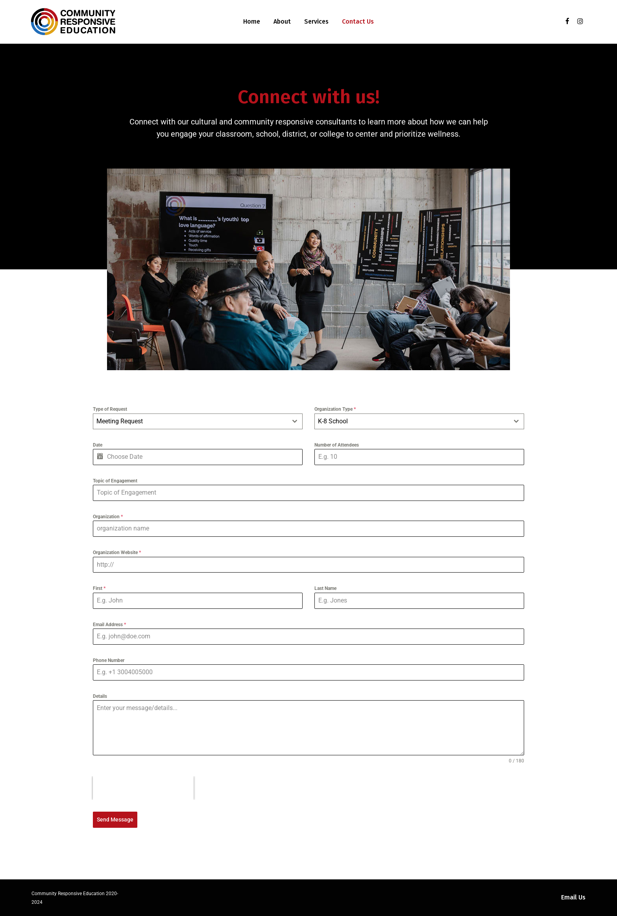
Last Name (325, 588)
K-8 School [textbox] (333, 421)
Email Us (573, 897)
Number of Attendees (336, 445)
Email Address (109, 624)
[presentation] (143, 788)
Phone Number (108, 660)
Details (100, 696)
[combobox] (198, 421)
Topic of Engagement (115, 481)
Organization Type (335, 409)
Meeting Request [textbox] (119, 421)
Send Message (115, 819)
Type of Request (110, 409)
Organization (108, 516)
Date (97, 445)
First (99, 588)
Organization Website (117, 552)
